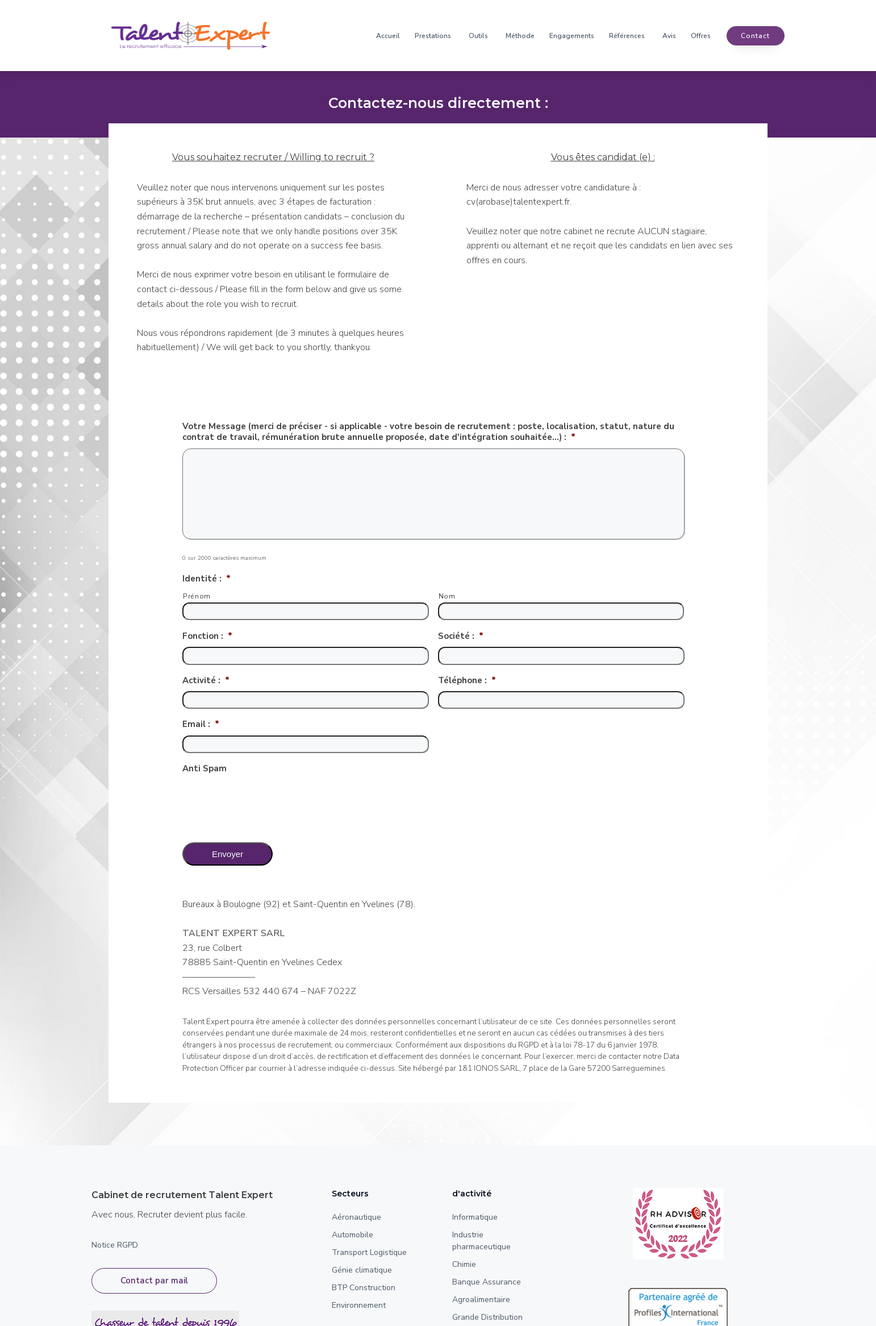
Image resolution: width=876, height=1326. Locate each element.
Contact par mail (154, 1280)
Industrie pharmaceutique (481, 1240)
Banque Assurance (486, 1282)
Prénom (197, 596)
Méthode (520, 35)
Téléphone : (467, 680)
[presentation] (268, 802)
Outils (478, 35)
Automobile (352, 1234)
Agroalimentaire (481, 1299)
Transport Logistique (369, 1252)
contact (755, 35)
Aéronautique (356, 1217)
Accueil (388, 35)
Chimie (464, 1264)
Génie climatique (362, 1270)
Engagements (571, 35)
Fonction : (207, 636)
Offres (701, 35)
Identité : (206, 578)
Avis (669, 35)
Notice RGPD (114, 1245)
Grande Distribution (487, 1317)
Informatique (475, 1217)
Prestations (433, 35)
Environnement (359, 1305)
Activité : (206, 680)
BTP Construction (363, 1287)
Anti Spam (204, 768)
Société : (460, 636)
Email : (200, 724)
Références (627, 35)
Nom (447, 596)
